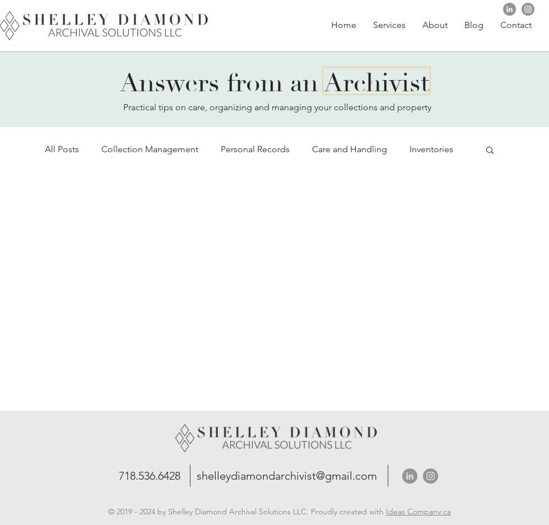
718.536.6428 (149, 475)
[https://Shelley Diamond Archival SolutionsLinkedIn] (509, 9)
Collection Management (149, 149)
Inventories (431, 149)
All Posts (62, 149)
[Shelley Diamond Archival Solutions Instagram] (528, 9)
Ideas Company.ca (418, 512)
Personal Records (255, 149)
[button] (435, 25)
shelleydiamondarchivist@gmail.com (287, 475)
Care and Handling (349, 149)
